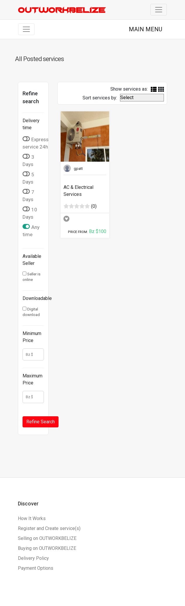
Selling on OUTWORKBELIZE (47, 538)
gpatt (78, 168)
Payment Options (35, 568)
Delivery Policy (33, 558)
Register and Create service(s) (49, 528)
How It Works (32, 518)
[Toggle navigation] (158, 9)
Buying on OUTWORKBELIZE (47, 548)
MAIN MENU (145, 29)
